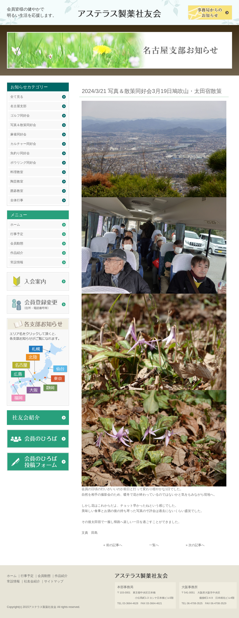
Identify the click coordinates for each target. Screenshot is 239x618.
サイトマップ (53, 581)
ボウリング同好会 (23, 162)
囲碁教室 (16, 191)
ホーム (15, 224)
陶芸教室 (16, 181)
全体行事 (16, 200)
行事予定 (16, 234)
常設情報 (16, 262)
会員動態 (16, 243)
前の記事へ (114, 545)
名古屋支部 (18, 106)
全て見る (16, 96)
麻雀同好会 (18, 134)
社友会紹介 (32, 581)
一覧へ (154, 545)
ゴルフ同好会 (20, 115)
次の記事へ (196, 545)
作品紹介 (16, 253)
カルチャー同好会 (23, 144)
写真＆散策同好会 (23, 125)
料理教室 (16, 172)
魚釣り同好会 (20, 153)
